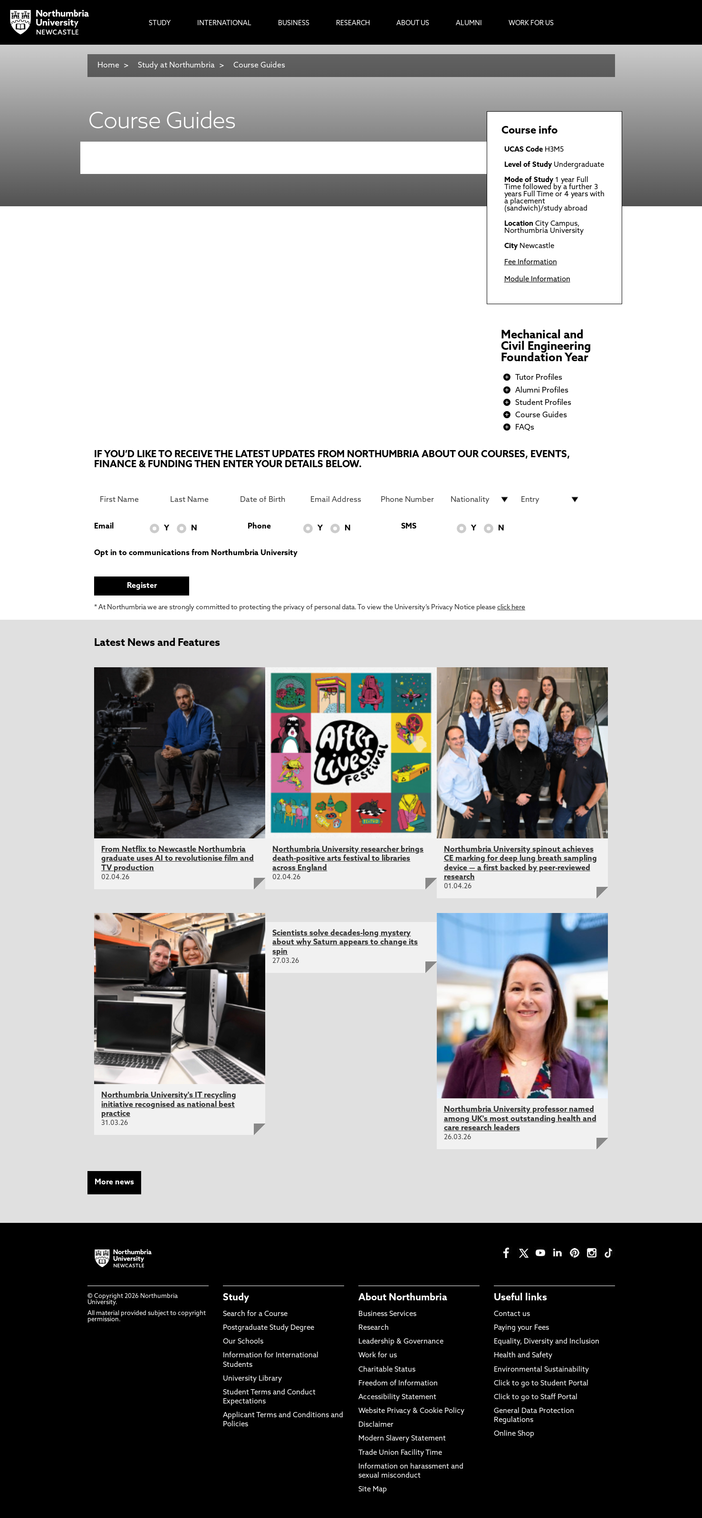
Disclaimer (376, 1425)
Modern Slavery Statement (402, 1438)
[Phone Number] (410, 499)
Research (373, 1328)
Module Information (537, 279)
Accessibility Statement (397, 1397)
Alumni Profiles (541, 390)
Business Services (387, 1314)
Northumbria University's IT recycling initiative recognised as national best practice (168, 1104)
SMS (408, 526)
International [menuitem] (224, 23)
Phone (259, 526)
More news (114, 1182)
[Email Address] (340, 499)
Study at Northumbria (176, 65)
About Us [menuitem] (412, 23)
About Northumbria (402, 1298)
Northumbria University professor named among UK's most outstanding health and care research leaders (520, 1119)
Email (104, 526)
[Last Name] (199, 499)
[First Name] (129, 499)
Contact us (512, 1314)
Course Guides (259, 65)
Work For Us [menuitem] (531, 23)
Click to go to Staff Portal (535, 1397)
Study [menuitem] (160, 23)
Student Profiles (543, 403)
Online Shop (514, 1434)
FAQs (524, 428)
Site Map (372, 1489)
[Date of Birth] (269, 499)
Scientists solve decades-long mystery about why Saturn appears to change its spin (345, 942)
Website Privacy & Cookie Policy (411, 1411)
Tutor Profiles (538, 378)
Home (108, 65)
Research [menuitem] (353, 23)
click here (511, 607)
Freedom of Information (398, 1383)
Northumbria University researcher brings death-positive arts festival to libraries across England (347, 859)
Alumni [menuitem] (469, 23)
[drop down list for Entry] (550, 499)
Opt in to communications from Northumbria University (196, 553)
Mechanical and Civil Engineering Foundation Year (546, 347)
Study (236, 1298)
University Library (252, 1379)
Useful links (520, 1298)
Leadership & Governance (400, 1341)
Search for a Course (255, 1314)
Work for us (377, 1355)
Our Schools (243, 1341)
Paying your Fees (521, 1328)
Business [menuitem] (293, 23)
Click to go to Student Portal (541, 1383)
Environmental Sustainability (541, 1370)
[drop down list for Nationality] (480, 499)
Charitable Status (386, 1370)
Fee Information (530, 262)
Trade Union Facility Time (400, 1453)
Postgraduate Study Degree (268, 1328)
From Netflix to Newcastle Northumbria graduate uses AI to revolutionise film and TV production (177, 859)
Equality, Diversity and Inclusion (546, 1341)
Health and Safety (523, 1355)
